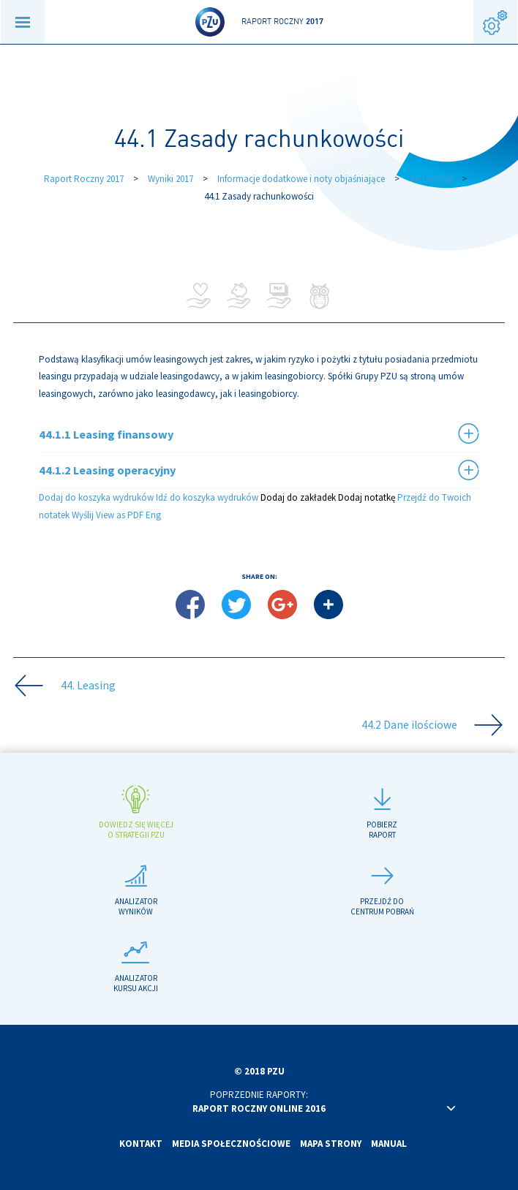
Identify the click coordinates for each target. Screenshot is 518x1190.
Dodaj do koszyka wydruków (96, 497)
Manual (389, 1143)
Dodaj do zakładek (298, 497)
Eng (153, 515)
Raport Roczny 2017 (84, 179)
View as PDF (119, 515)
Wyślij (83, 515)
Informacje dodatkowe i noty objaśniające (301, 179)
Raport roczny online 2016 (259, 1108)
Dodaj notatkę (366, 497)
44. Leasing (430, 179)
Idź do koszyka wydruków (207, 497)
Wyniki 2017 (170, 179)
